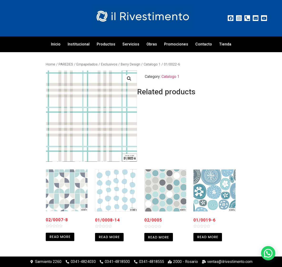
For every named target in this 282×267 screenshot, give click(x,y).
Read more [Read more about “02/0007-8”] (60, 236)
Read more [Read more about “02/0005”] (158, 237)
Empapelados (87, 64)
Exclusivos (109, 64)
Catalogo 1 (152, 64)
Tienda (225, 44)
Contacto (203, 44)
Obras (151, 44)
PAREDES (66, 64)
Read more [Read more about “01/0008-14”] (109, 237)
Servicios (130, 44)
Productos (106, 44)
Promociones (176, 44)
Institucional (79, 44)
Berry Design (130, 64)
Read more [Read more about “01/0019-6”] (207, 237)
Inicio (55, 44)
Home (50, 64)
